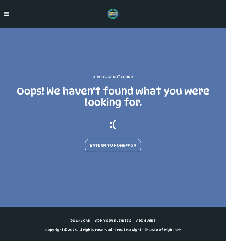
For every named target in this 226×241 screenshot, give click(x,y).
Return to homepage (113, 145)
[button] (6, 13)
